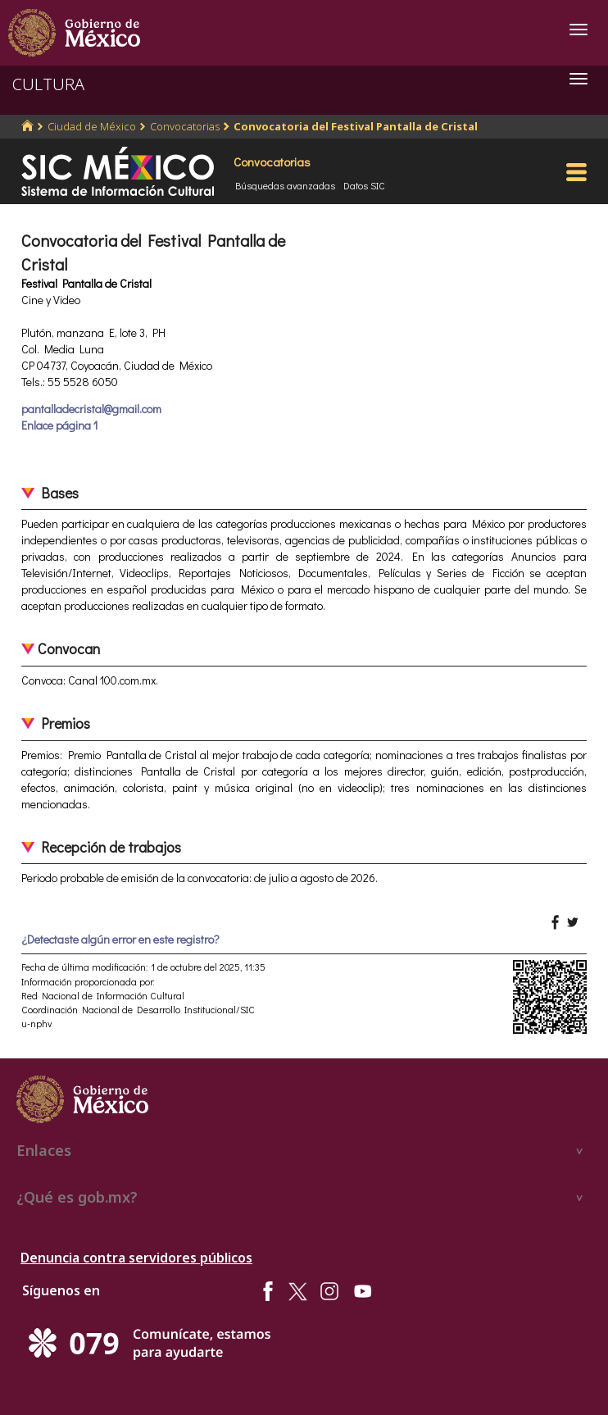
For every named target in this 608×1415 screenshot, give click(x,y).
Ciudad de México (92, 126)
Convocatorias (185, 126)
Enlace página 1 (59, 425)
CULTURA (48, 84)
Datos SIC (364, 185)
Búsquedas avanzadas (285, 185)
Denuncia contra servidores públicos (136, 1258)
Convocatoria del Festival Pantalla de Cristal (356, 126)
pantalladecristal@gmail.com (91, 408)
